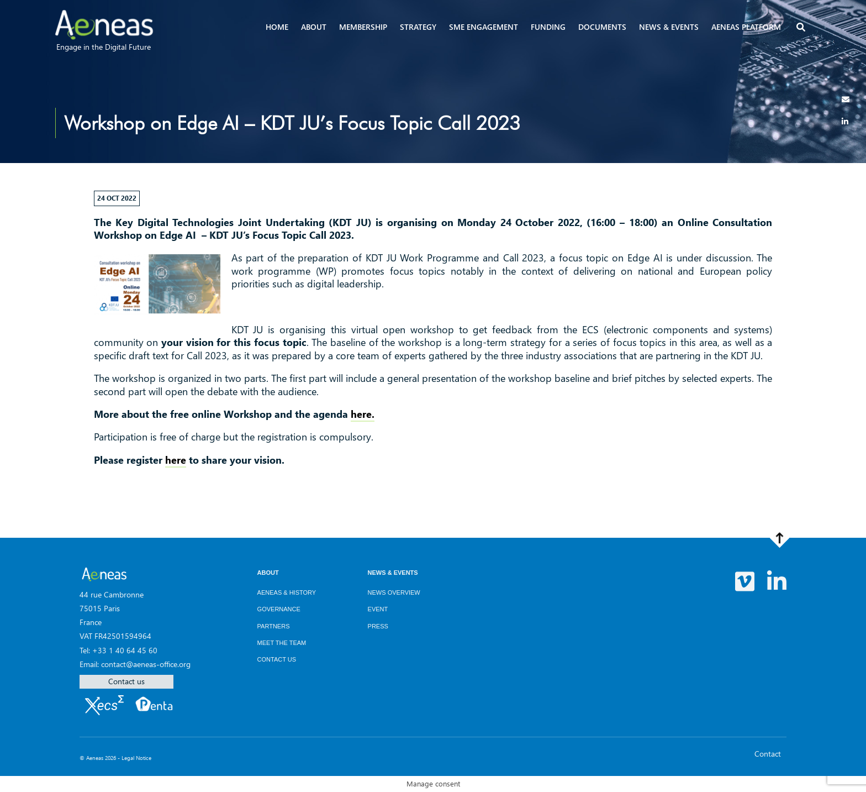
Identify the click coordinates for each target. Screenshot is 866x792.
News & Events (393, 572)
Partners (273, 626)
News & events (669, 27)
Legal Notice (136, 758)
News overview (394, 592)
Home (277, 27)
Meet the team (282, 642)
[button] (801, 28)
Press (378, 626)
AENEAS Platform (746, 27)
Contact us (126, 681)
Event (378, 609)
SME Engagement (483, 27)
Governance (278, 609)
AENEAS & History (286, 592)
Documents (602, 27)
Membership (363, 27)
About (313, 27)
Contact (767, 753)
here (175, 459)
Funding (548, 27)
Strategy (418, 27)
